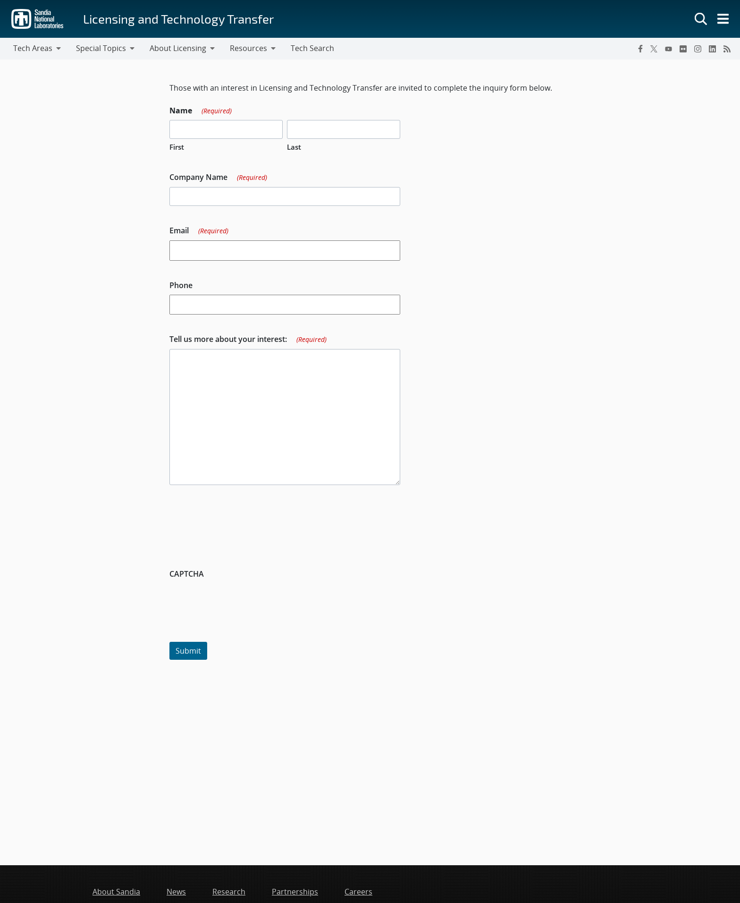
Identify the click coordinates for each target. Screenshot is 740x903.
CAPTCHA (186, 574)
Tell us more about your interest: (248, 339)
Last (294, 147)
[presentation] (241, 601)
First (176, 147)
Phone (181, 285)
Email (198, 231)
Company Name (218, 177)
